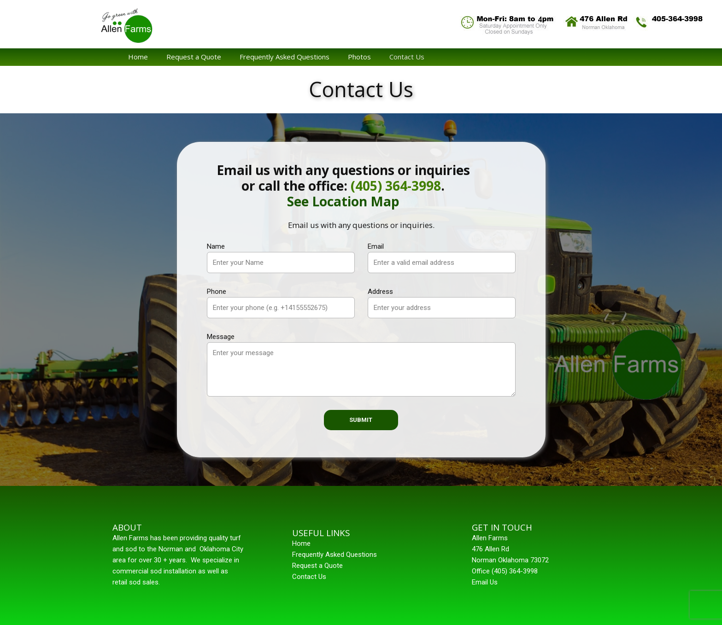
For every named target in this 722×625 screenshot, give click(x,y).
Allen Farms (490, 538)
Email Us (485, 582)
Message (221, 337)
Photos (359, 56)
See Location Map (343, 201)
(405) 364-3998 (396, 185)
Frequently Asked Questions (284, 56)
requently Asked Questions (336, 554)
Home (138, 56)
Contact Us (406, 56)
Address (380, 291)
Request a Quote (193, 56)
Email (376, 246)
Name (216, 246)
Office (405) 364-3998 (505, 571)
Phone (216, 291)
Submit (360, 419)
